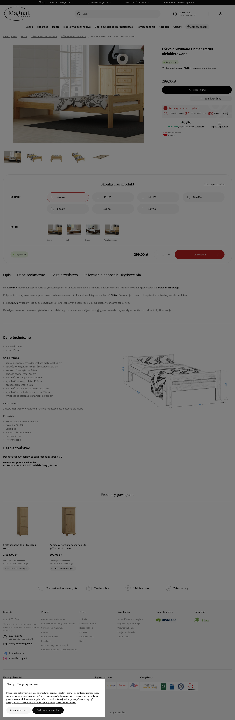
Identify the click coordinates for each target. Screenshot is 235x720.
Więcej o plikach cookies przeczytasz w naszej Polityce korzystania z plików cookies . (41, 702)
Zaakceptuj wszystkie (48, 710)
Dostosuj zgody (18, 710)
